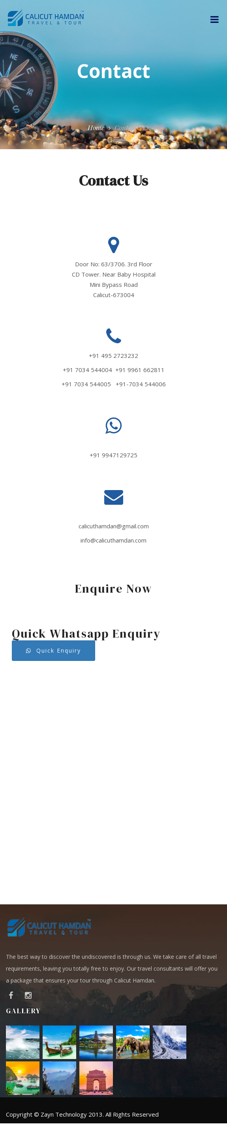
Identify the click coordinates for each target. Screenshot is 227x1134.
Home (96, 127)
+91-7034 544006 (141, 384)
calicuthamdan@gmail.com (114, 526)
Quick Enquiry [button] (53, 650)
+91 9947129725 (113, 455)
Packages (163, 1128)
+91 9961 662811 (140, 370)
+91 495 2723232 (113, 355)
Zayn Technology (64, 1114)
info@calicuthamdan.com (113, 540)
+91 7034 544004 (87, 370)
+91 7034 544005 (86, 384)
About (95, 1128)
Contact (199, 1128)
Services (127, 1128)
